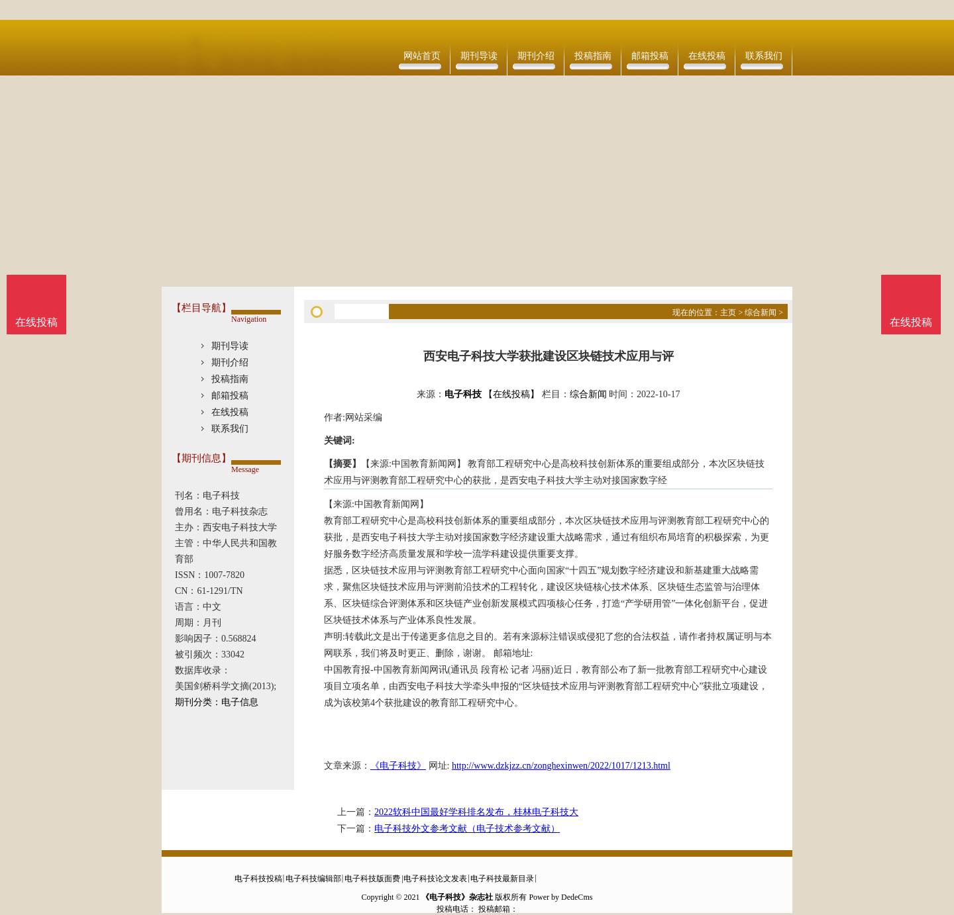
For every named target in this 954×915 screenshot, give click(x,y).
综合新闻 (760, 312)
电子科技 (463, 394)
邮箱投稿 (649, 56)
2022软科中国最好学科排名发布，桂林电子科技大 (476, 812)
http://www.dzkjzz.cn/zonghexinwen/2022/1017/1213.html (561, 766)
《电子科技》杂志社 (457, 897)
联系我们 (763, 56)
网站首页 (422, 56)
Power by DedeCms (560, 897)
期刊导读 (479, 56)
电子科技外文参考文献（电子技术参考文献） (467, 829)
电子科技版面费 (372, 878)
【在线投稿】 (511, 394)
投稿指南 (592, 56)
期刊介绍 (536, 56)
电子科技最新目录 (502, 878)
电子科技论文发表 (435, 878)
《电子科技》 (398, 766)
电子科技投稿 (258, 878)
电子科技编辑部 (313, 878)
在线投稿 (706, 56)
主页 (728, 312)
